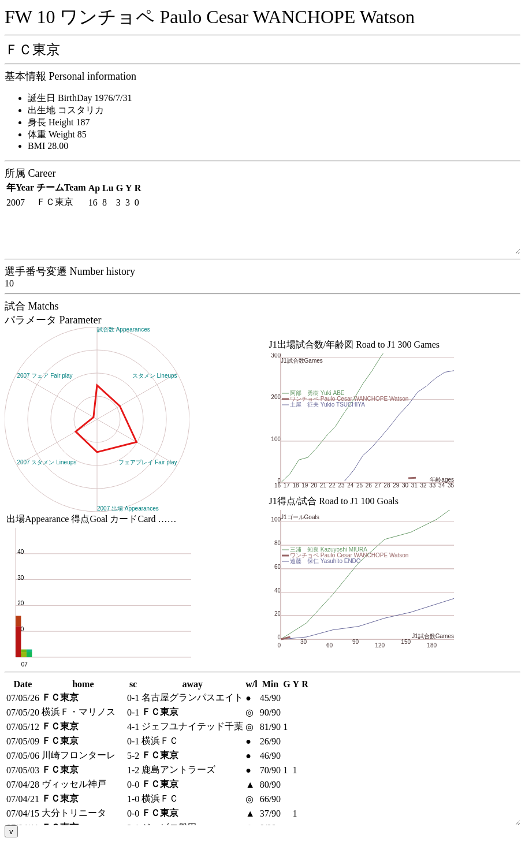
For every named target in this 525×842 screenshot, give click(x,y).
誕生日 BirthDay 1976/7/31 (80, 98)
